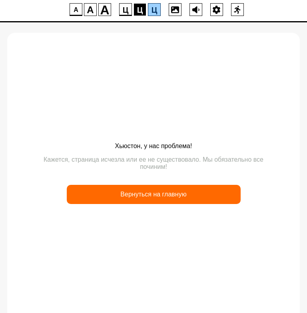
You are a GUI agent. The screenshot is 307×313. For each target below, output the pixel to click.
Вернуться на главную (153, 194)
